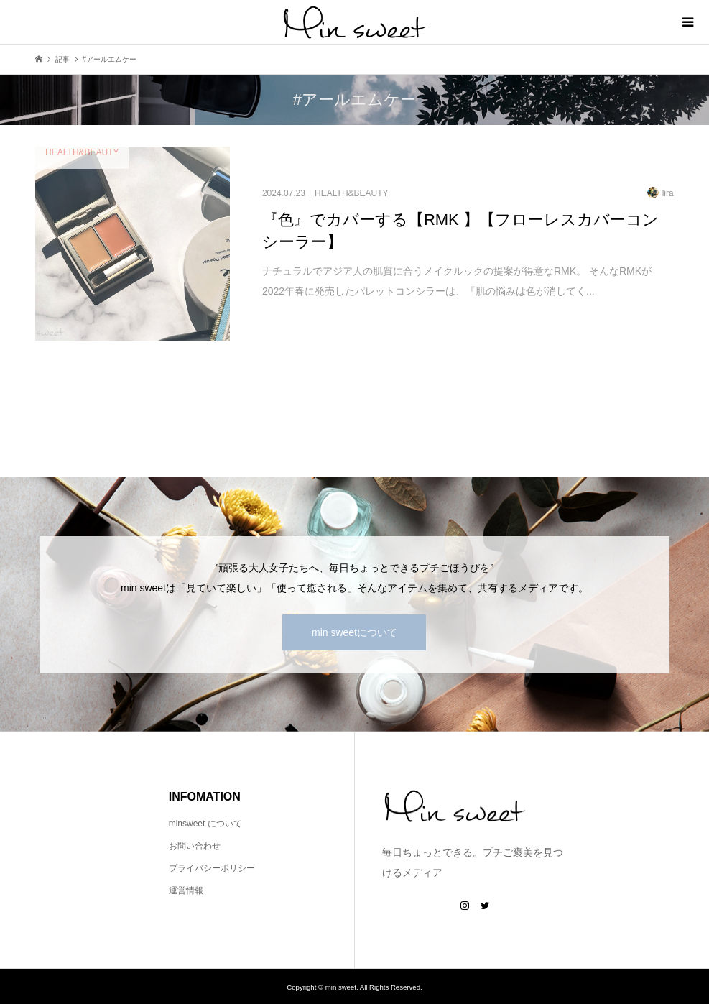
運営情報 (186, 890)
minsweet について (205, 824)
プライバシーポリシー (212, 868)
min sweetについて (354, 632)
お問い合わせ (195, 846)
